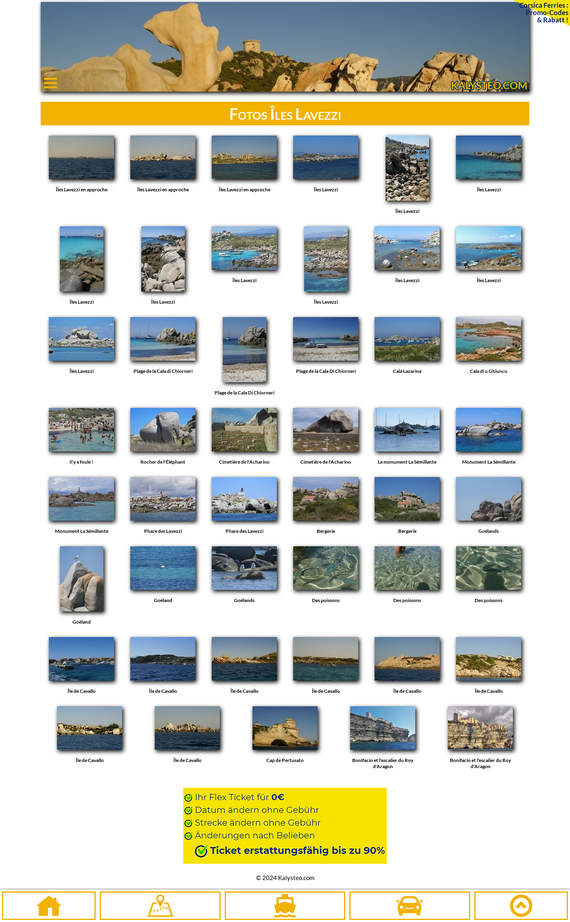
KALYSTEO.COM (489, 85)
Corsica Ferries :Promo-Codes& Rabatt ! (543, 12)
